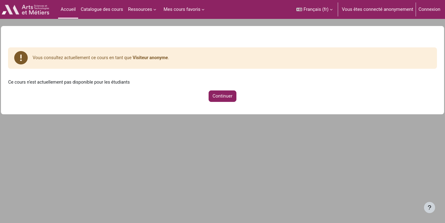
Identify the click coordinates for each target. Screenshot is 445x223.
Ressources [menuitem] (140, 9)
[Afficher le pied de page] (429, 207)
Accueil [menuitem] (68, 9)
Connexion (429, 9)
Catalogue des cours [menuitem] (102, 9)
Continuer (223, 97)
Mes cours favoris (181, 9)
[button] (314, 9)
